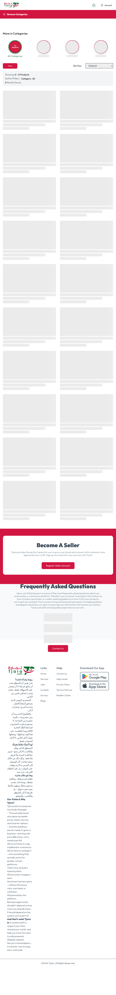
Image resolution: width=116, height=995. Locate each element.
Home (43, 677)
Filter (10, 69)
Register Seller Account (58, 569)
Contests (44, 693)
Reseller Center (64, 698)
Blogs (42, 703)
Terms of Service (64, 693)
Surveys (44, 698)
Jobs (42, 688)
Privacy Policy (63, 688)
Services (44, 682)
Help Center (62, 682)
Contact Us (58, 652)
